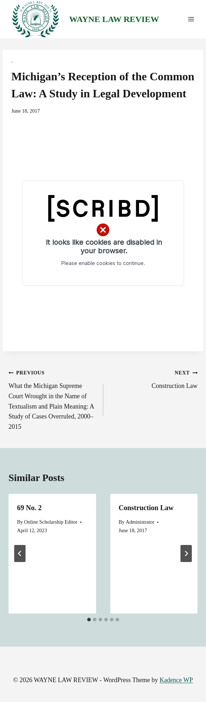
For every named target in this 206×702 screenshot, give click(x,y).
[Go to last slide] (20, 553)
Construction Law (154, 378)
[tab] (89, 619)
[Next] (186, 553)
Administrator (140, 522)
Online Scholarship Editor (50, 522)
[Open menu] (190, 19)
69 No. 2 (29, 508)
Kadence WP (176, 680)
